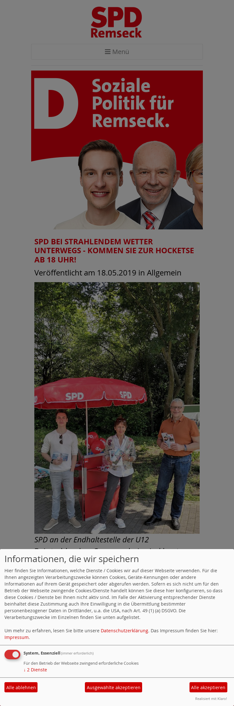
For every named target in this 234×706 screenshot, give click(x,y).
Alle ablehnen (21, 687)
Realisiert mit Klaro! (211, 698)
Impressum (16, 637)
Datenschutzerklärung (124, 631)
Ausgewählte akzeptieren (114, 687)
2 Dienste (35, 670)
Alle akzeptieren (208, 687)
